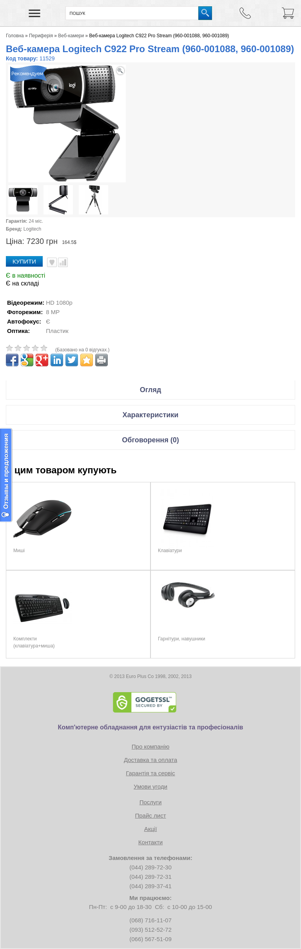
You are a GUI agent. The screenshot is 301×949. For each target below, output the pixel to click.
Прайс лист (150, 815)
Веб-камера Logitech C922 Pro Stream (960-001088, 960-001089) (159, 35)
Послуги (151, 802)
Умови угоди (150, 786)
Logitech (32, 229)
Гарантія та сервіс (150, 773)
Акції (150, 828)
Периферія (41, 35)
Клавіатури (170, 550)
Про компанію (150, 746)
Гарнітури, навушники (181, 639)
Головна (15, 35)
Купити (24, 261)
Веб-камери (71, 35)
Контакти (150, 842)
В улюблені (52, 262)
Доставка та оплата (150, 759)
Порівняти (63, 262)
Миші (19, 550)
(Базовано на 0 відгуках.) (82, 350)
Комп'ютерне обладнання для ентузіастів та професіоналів (150, 727)
